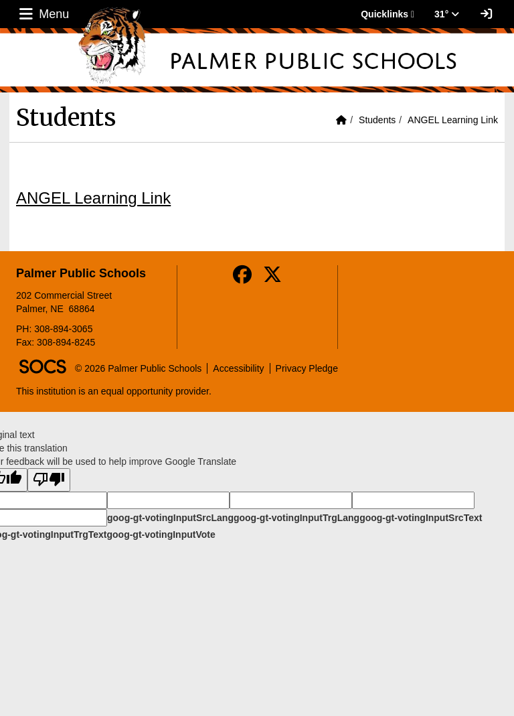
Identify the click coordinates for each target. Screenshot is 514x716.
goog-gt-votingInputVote (160, 534)
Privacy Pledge (307, 368)
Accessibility (238, 368)
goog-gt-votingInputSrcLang (170, 517)
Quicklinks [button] (387, 14)
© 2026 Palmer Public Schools (138, 368)
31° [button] (446, 14)
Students (377, 120)
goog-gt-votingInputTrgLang (296, 517)
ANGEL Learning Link (453, 120)
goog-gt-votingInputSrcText (420, 517)
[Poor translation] (48, 480)
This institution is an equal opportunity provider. (113, 391)
